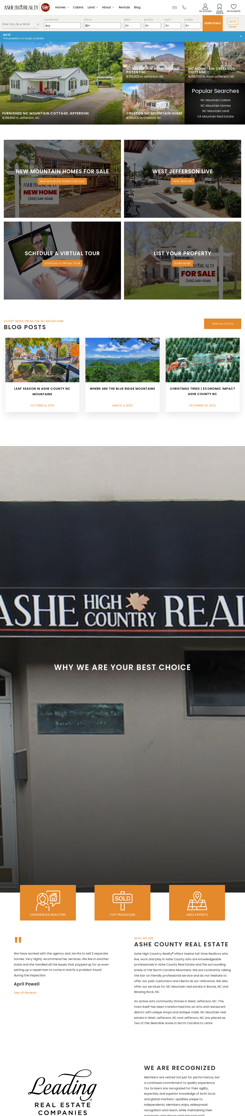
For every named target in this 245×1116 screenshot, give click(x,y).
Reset (232, 27)
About (106, 7)
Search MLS (212, 23)
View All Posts (222, 324)
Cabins (78, 7)
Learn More (182, 263)
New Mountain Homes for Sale (62, 181)
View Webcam (182, 181)
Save (232, 21)
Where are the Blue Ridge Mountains (122, 388)
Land (91, 7)
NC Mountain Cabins (215, 100)
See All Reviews (25, 992)
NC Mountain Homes (215, 105)
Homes (60, 7)
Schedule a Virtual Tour (62, 263)
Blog (137, 7)
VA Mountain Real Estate (215, 116)
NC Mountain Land (215, 111)
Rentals (124, 7)
